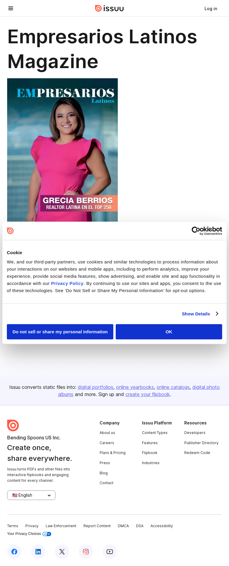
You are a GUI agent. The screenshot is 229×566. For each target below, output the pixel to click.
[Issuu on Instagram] (86, 551)
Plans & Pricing (113, 452)
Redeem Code (197, 452)
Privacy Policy (67, 283)
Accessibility (162, 526)
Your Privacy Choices (29, 534)
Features (150, 443)
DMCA (123, 526)
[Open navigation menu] (11, 8)
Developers (194, 432)
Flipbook (149, 452)
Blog (104, 473)
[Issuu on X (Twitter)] (62, 551)
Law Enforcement (61, 526)
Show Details (196, 313)
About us (107, 432)
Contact (106, 483)
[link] (211, 8)
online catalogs (173, 387)
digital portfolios (95, 387)
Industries (151, 463)
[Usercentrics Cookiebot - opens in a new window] (196, 230)
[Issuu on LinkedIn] (38, 551)
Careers (107, 443)
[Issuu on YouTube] (110, 551)
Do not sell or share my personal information (60, 331)
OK (168, 331)
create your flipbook (148, 394)
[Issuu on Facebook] (14, 551)
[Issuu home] (109, 8)
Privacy (31, 526)
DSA (139, 526)
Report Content (97, 526)
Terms (12, 526)
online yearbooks (135, 387)
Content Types (155, 432)
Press (105, 463)
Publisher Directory (201, 443)
